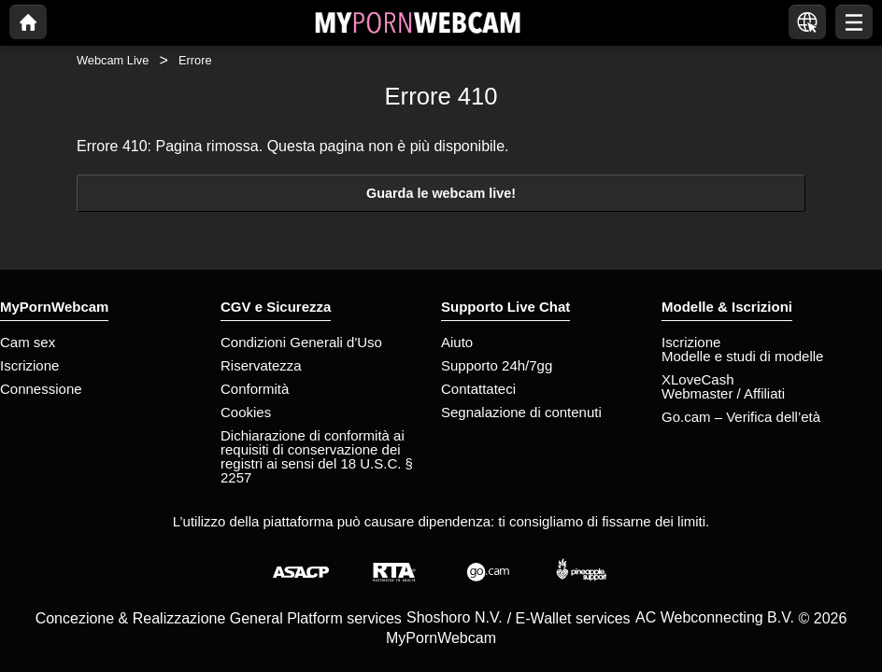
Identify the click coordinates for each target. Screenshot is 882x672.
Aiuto (457, 342)
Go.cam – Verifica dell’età (741, 417)
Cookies (245, 412)
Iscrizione (29, 365)
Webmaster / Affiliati (723, 393)
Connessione (41, 389)
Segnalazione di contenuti (521, 412)
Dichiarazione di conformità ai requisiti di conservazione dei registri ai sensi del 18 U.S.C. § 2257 (316, 456)
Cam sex (27, 342)
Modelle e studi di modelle (742, 356)
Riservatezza (261, 365)
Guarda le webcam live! (441, 193)
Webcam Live (113, 60)
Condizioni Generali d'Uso (301, 342)
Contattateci (478, 389)
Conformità (254, 389)
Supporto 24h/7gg (496, 365)
